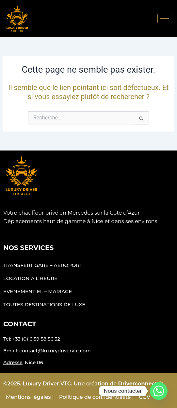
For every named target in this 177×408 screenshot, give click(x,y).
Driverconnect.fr (140, 384)
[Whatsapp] (159, 391)
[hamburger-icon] (164, 18)
